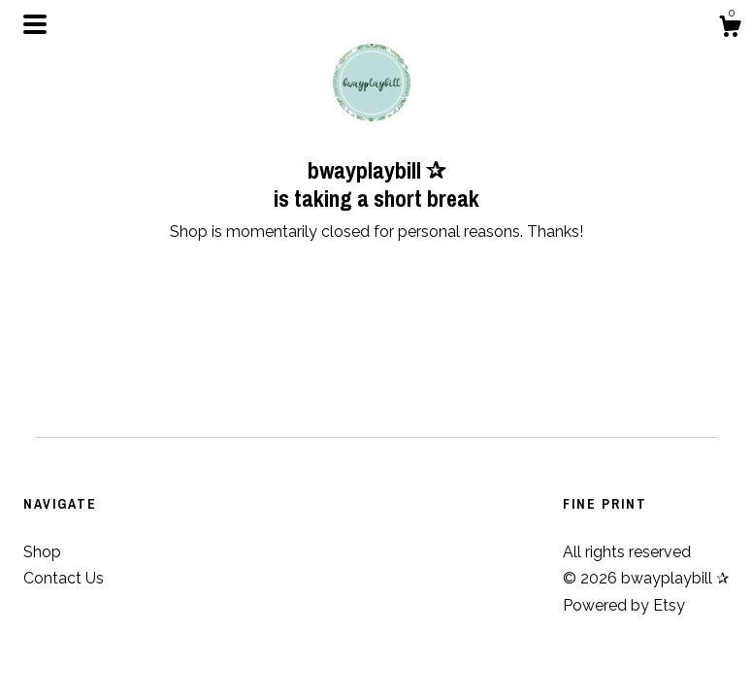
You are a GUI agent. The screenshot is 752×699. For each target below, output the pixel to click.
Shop (42, 552)
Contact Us (63, 578)
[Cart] (729, 29)
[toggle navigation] (35, 24)
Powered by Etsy (624, 605)
